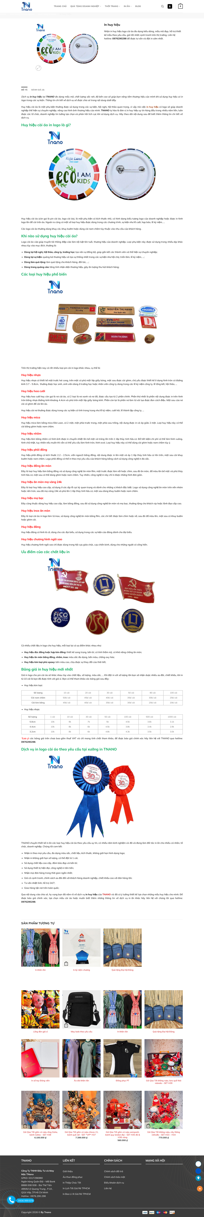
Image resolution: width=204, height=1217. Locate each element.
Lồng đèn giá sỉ (40, 1031)
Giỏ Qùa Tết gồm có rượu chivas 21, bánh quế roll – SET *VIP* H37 (81, 1133)
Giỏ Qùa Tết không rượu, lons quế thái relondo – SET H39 (163, 1082)
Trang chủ (60, 6)
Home (3, 14)
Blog (138, 6)
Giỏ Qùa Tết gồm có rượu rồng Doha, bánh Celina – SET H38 (40, 1133)
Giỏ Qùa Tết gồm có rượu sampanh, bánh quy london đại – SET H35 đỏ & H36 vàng (122, 1135)
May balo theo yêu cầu (81, 1031)
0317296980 (36, 1178)
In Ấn (128, 6)
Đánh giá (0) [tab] (37, 90)
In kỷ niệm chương (81, 970)
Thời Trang (112, 6)
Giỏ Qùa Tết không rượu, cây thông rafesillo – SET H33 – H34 (163, 1133)
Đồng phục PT (122, 1080)
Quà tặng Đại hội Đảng (122, 970)
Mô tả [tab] (24, 90)
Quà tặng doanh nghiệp (85, 6)
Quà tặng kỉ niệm (47, 14)
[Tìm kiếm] (162, 6)
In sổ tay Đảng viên (40, 1080)
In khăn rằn (40, 970)
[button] (170, 6)
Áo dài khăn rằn (81, 1080)
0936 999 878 (24, 1200)
